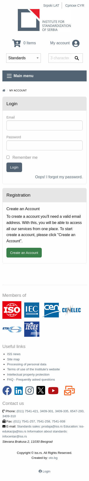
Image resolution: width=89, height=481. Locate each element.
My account (65, 43)
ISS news (13, 354)
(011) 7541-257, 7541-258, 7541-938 (39, 421)
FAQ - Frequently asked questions (31, 379)
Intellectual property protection (28, 374)
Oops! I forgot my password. (59, 177)
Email (10, 117)
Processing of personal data (26, 364)
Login (14, 167)
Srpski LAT (51, 5)
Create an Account (24, 253)
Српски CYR (74, 5)
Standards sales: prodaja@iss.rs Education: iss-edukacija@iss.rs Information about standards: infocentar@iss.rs (43, 431)
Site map (13, 359)
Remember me (21, 157)
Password (13, 137)
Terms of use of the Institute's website (33, 369)
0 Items (24, 43)
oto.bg (53, 458)
